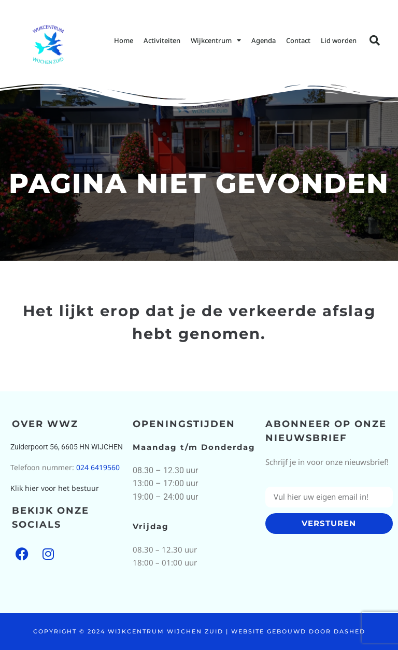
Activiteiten (162, 40)
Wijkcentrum (216, 40)
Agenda (263, 40)
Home (123, 40)
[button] (374, 40)
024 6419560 (98, 467)
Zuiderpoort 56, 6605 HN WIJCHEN (66, 447)
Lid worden (339, 40)
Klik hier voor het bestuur (54, 488)
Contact (298, 40)
